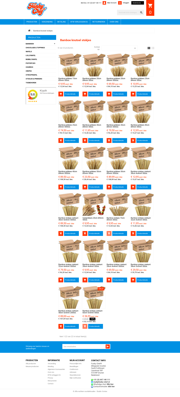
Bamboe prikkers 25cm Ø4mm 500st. (140, 79)
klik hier (111, 386)
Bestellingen (74, 366)
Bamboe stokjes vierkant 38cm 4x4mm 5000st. (68, 219)
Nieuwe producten (32, 366)
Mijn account (112, 3)
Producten (31, 22)
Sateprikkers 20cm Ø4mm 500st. (93, 219)
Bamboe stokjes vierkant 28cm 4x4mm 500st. (92, 265)
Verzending (47, 22)
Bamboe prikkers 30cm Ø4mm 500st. (92, 126)
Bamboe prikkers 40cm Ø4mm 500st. (140, 126)
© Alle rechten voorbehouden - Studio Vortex (90, 391)
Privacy (50, 378)
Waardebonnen (75, 375)
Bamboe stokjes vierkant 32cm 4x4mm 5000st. (68, 265)
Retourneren (98, 22)
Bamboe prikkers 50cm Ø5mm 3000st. (116, 172)
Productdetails (70, 94)
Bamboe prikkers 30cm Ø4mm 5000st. (116, 126)
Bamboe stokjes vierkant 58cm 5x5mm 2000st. (68, 312)
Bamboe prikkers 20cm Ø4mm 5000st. (116, 79)
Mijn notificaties (75, 378)
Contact (50, 384)
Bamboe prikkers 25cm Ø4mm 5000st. (67, 126)
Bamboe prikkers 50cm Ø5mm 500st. (92, 172)
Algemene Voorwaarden (56, 369)
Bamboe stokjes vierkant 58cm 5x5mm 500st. (141, 265)
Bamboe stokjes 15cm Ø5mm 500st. (116, 219)
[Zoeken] (128, 12)
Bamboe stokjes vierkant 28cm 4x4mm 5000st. (117, 265)
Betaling (61, 22)
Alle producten (31, 363)
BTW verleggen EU (79, 22)
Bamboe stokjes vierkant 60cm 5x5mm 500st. (92, 312)
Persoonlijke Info (76, 363)
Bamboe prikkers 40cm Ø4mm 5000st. (67, 172)
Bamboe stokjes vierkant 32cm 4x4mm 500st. (141, 219)
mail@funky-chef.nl (101, 382)
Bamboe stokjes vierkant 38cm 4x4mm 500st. (141, 172)
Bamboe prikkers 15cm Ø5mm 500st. (67, 79)
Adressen (73, 372)
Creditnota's (74, 369)
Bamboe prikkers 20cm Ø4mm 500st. (92, 79)
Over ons (114, 22)
